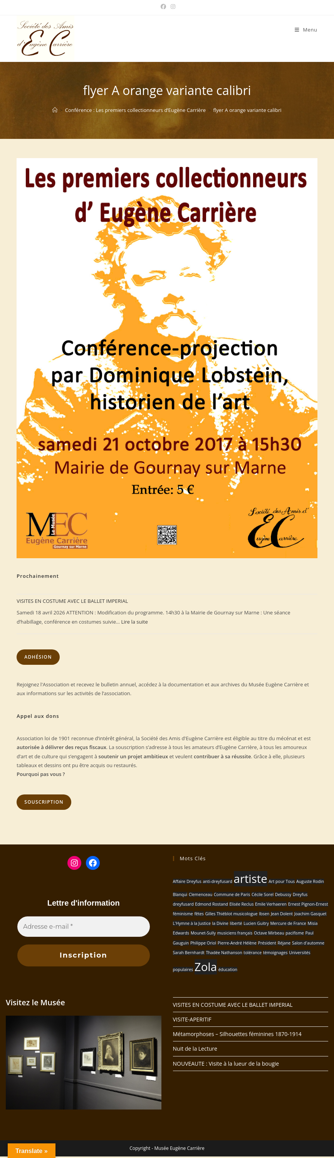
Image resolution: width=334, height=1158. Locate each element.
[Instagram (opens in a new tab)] (171, 6)
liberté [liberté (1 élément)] (236, 923)
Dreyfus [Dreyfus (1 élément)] (300, 894)
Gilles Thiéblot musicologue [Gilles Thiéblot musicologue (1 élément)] (231, 913)
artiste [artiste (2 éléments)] (250, 878)
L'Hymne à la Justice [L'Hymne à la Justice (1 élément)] (192, 923)
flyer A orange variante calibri (247, 110)
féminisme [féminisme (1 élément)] (183, 913)
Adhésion (38, 657)
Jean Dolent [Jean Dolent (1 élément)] (282, 913)
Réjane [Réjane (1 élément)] (284, 943)
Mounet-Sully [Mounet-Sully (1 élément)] (203, 933)
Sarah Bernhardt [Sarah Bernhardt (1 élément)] (189, 952)
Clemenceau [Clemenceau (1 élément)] (200, 894)
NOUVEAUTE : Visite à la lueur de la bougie (226, 1065)
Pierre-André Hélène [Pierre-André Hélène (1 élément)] (237, 943)
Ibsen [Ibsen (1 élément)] (264, 913)
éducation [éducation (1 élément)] (228, 969)
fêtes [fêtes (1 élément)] (198, 913)
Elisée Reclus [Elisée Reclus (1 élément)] (241, 904)
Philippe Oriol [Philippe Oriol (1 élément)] (203, 943)
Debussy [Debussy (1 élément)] (283, 894)
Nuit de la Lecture (195, 1050)
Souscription (44, 802)
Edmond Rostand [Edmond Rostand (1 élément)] (211, 904)
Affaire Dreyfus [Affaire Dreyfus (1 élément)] (187, 881)
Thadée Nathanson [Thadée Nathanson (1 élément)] (224, 952)
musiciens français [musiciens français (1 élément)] (235, 933)
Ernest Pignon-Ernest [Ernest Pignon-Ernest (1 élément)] (308, 904)
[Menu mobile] (306, 29)
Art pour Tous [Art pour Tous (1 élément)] (282, 881)
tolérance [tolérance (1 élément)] (252, 952)
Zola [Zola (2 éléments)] (206, 966)
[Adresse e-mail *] (83, 926)
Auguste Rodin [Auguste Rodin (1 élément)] (310, 881)
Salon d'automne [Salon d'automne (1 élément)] (308, 943)
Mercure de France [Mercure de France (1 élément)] (288, 923)
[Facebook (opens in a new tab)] (163, 6)
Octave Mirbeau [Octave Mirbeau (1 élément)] (269, 933)
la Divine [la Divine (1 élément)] (220, 923)
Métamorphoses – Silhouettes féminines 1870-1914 (237, 1035)
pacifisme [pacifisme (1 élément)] (294, 933)
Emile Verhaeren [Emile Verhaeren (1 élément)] (271, 904)
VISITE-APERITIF (192, 1021)
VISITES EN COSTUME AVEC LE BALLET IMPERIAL (72, 600)
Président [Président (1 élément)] (267, 943)
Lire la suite (134, 621)
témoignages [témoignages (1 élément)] (275, 952)
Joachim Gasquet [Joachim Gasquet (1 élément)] (310, 913)
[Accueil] (54, 110)
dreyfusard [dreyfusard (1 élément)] (183, 904)
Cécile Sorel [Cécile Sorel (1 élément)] (263, 894)
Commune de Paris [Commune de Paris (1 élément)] (232, 894)
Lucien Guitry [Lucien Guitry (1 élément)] (256, 923)
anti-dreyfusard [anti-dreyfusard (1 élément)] (217, 881)
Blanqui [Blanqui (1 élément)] (180, 894)
